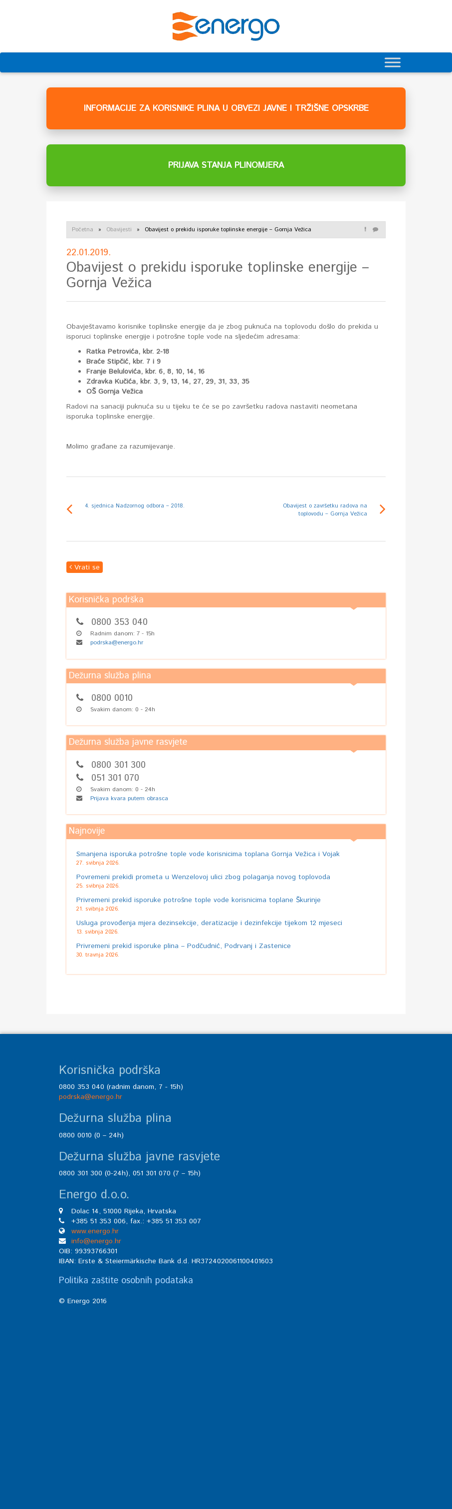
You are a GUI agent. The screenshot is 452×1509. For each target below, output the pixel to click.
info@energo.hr (96, 1241)
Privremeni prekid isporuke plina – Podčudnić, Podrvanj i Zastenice (183, 946)
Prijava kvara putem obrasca (129, 798)
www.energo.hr (95, 1231)
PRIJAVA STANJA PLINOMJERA (226, 165)
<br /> (226, 1391)
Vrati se (84, 567)
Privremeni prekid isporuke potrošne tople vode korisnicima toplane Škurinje (198, 900)
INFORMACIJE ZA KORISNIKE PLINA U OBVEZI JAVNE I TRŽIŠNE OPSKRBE (226, 108)
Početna (82, 230)
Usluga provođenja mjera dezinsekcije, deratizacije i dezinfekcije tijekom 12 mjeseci (209, 923)
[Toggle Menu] (393, 62)
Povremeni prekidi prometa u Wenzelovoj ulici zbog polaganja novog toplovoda (203, 877)
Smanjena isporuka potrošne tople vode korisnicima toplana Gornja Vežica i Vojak (208, 854)
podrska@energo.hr (116, 642)
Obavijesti (119, 230)
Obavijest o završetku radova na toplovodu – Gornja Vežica (325, 510)
